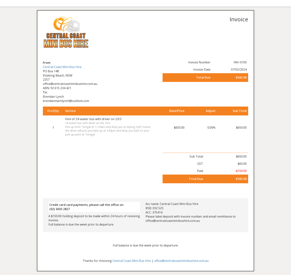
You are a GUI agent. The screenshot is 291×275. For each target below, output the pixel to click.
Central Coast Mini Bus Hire (62, 67)
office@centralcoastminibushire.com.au (181, 261)
